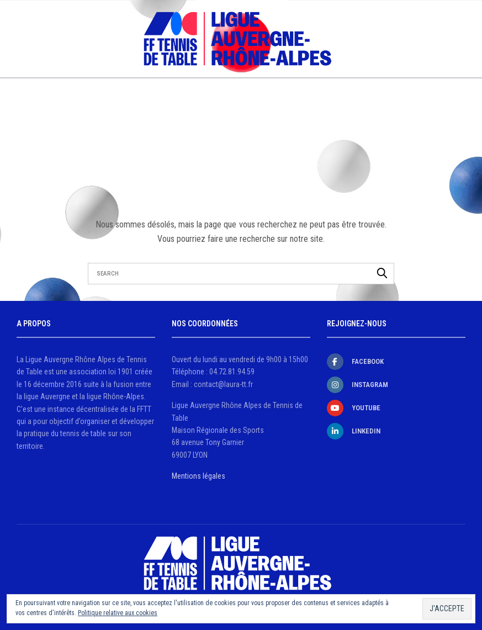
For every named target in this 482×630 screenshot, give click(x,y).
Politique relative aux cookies (117, 613)
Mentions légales (198, 476)
